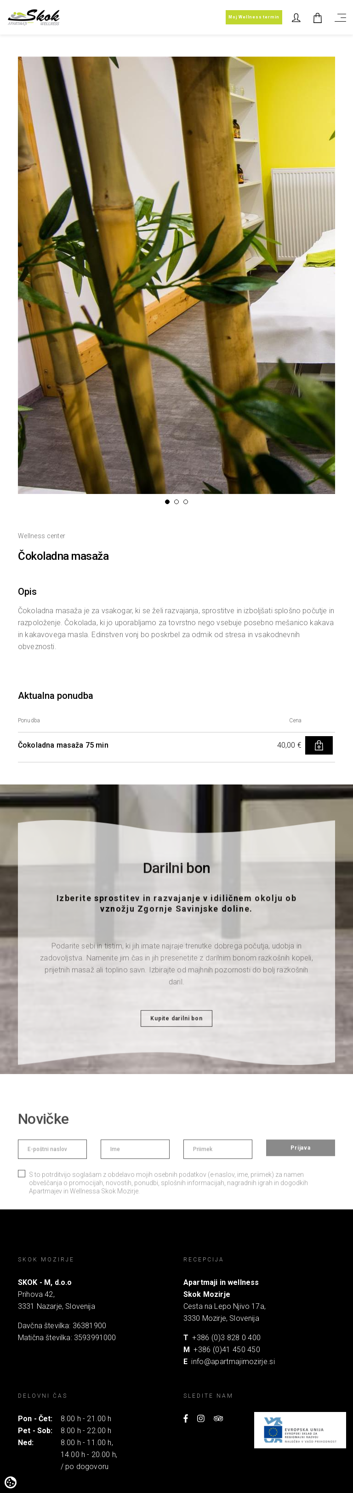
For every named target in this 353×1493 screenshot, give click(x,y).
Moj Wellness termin (253, 17)
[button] (167, 502)
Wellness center (41, 536)
